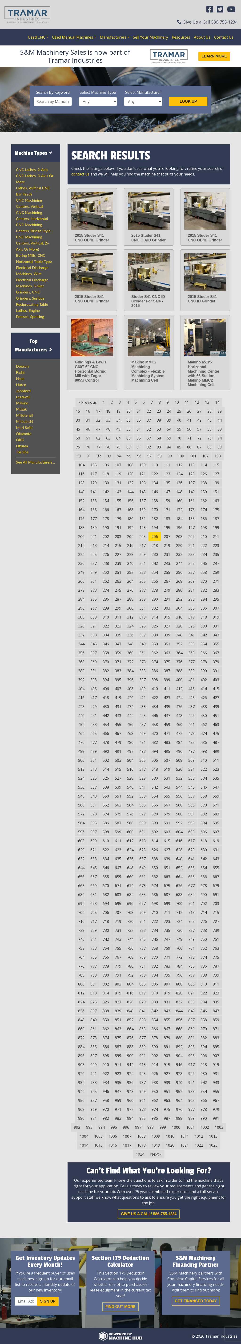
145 (142, 491)
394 (106, 679)
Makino (22, 403)
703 (216, 903)
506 (155, 760)
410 (155, 688)
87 (199, 447)
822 (204, 993)
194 (155, 527)
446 (155, 715)
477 (93, 742)
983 (118, 1118)
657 (93, 876)
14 (217, 402)
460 (179, 724)
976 (179, 1109)
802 (106, 984)
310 (106, 617)
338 (155, 635)
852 (130, 1019)
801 (93, 984)
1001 (190, 1127)
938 (155, 1082)
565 (142, 805)
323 (118, 626)
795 (167, 975)
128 (81, 482)
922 (106, 1073)
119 (118, 474)
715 (216, 912)
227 (118, 554)
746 (155, 939)
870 (204, 1028)
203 (118, 536)
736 (179, 930)
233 (191, 554)
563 (118, 805)
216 (130, 545)
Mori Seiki (24, 427)
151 (216, 491)
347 (118, 644)
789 (93, 975)
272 (81, 590)
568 (179, 805)
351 (167, 644)
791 (118, 975)
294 (204, 599)
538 (106, 787)
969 (93, 1109)
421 (142, 697)
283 (216, 590)
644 (81, 867)
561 (93, 805)
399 (167, 679)
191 (118, 527)
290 (155, 599)
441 (93, 715)
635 (118, 858)
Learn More (214, 56)
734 (155, 930)
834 (204, 1002)
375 (167, 661)
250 (106, 572)
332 (81, 635)
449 (191, 715)
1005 (98, 1136)
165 (93, 509)
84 (169, 447)
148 (179, 491)
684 (130, 894)
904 (179, 1055)
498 (204, 751)
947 (118, 1091)
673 (142, 885)
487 (216, 742)
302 (155, 608)
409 (142, 688)
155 (118, 500)
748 (179, 939)
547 (216, 787)
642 (204, 858)
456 (130, 724)
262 (106, 581)
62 (98, 438)
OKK (20, 439)
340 (179, 635)
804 (130, 984)
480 (130, 742)
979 (216, 1109)
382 (106, 670)
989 (191, 1118)
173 (191, 509)
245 (191, 563)
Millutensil (24, 415)
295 (216, 599)
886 (106, 1046)
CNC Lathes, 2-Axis (32, 169)
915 (167, 1064)
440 (81, 715)
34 (118, 420)
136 (179, 482)
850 (106, 1019)
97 (149, 456)
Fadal (20, 372)
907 (216, 1055)
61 (88, 438)
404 (81, 688)
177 (93, 518)
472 (179, 733)
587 (118, 823)
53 (159, 429)
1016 (112, 1145)
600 (130, 832)
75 (78, 447)
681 (93, 894)
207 (167, 536)
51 (139, 429)
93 (109, 456)
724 (179, 921)
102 (205, 456)
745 (142, 939)
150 (204, 491)
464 (81, 733)
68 (159, 438)
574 (106, 814)
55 (179, 429)
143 (118, 491)
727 (216, 921)
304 (179, 608)
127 (216, 474)
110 (155, 465)
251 (118, 572)
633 (93, 858)
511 (216, 760)
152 (81, 500)
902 (155, 1055)
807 (167, 984)
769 (142, 957)
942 (204, 1082)
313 (142, 617)
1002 (205, 1127)
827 (118, 1002)
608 (81, 840)
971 (118, 1109)
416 (81, 697)
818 (155, 993)
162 (204, 500)
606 (204, 832)
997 (138, 1127)
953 (191, 1091)
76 (88, 447)
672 (130, 885)
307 (216, 608)
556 (179, 796)
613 (142, 840)
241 (142, 563)
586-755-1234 (224, 22)
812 (81, 993)
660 (130, 876)
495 (167, 751)
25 (179, 411)
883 (216, 1037)
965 (191, 1100)
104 (81, 465)
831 (167, 1002)
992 (77, 1127)
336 (130, 635)
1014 (84, 1145)
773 (191, 957)
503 (118, 760)
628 (179, 849)
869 (191, 1028)
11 (187, 402)
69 (169, 438)
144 (130, 491)
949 (142, 1091)
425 (191, 697)
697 (142, 903)
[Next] (156, 1154)
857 (191, 1019)
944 (81, 1091)
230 (155, 554)
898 (106, 1055)
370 (106, 661)
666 (204, 876)
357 (93, 653)
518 (155, 769)
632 (81, 858)
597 (93, 832)
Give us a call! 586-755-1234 (149, 1214)
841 (142, 1011)
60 (78, 438)
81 (139, 447)
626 (155, 849)
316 (179, 617)
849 (93, 1019)
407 (118, 688)
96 (139, 456)
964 (179, 1100)
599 (118, 832)
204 (130, 536)
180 (130, 518)
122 (155, 474)
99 (170, 456)
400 (179, 679)
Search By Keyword (53, 92)
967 (216, 1100)
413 (191, 688)
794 (155, 975)
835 (216, 1002)
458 (155, 724)
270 (204, 581)
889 (142, 1046)
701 (191, 903)
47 (98, 429)
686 (155, 894)
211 (216, 536)
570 (204, 805)
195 (167, 527)
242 (155, 563)
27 (199, 411)
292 (179, 599)
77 (98, 447)
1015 (98, 1145)
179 (118, 518)
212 (81, 545)
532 (179, 778)
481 (142, 742)
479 (118, 742)
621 (93, 849)
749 (191, 939)
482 (155, 742)
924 (130, 1073)
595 (216, 823)
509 (191, 760)
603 (167, 832)
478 (106, 742)
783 (167, 966)
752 (81, 948)
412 (179, 688)
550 (106, 796)
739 (216, 930)
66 (139, 438)
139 (216, 482)
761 (191, 948)
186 (204, 518)
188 (81, 527)
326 (155, 626)
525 (93, 778)
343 (216, 635)
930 (204, 1073)
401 (191, 679)
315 (167, 617)
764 (81, 957)
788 (81, 975)
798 (204, 975)
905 (191, 1055)
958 (106, 1100)
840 (130, 1011)
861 (93, 1028)
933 (93, 1082)
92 (99, 456)
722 (155, 921)
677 (191, 885)
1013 (213, 1136)
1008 (141, 1136)
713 (191, 912)
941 (191, 1082)
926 (155, 1073)
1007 (127, 1136)
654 (204, 867)
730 (106, 930)
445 (142, 715)
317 (191, 617)
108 (130, 465)
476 (81, 742)
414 (204, 688)
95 (129, 456)
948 (130, 1091)
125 (191, 474)
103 (217, 456)
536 (81, 787)
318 (204, 617)
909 (93, 1064)
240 (130, 563)
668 (81, 885)
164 (81, 509)
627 (167, 849)
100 (181, 456)
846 (204, 1011)
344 (81, 644)
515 (118, 769)
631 (216, 849)
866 (155, 1028)
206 (155, 536)
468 (130, 733)
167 (118, 509)
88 (209, 447)
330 (204, 626)
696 (130, 903)
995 (114, 1127)
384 (130, 670)
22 (149, 411)
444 (130, 715)
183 (167, 518)
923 (118, 1073)
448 (179, 715)
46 (88, 429)
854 (155, 1019)
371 (118, 661)
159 (167, 500)
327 (167, 626)
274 (106, 590)
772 (179, 957)
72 (199, 438)
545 (191, 787)
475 (216, 733)
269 (191, 581)
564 (130, 805)
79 (118, 447)
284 (81, 599)
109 (142, 465)
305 (191, 608)
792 (130, 975)
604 (179, 832)
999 (163, 1127)
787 (216, 966)
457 (142, 724)
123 (167, 474)
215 (118, 545)
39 (169, 420)
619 (216, 840)
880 (179, 1037)
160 (179, 500)
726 (204, 921)
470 (155, 733)
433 (142, 706)
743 (118, 939)
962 (155, 1100)
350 (155, 644)
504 (130, 760)
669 (93, 885)
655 (216, 867)
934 (106, 1082)
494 (155, 751)
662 (155, 876)
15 (78, 411)
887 (118, 1046)
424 (179, 697)
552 (130, 796)
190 (106, 527)
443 (118, 715)
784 (179, 966)
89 (219, 447)
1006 (112, 1136)
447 (167, 715)
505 (142, 760)
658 (106, 876)
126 (204, 474)
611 (118, 840)
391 (216, 670)
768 (130, 957)
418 (106, 697)
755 (118, 948)
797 (191, 975)
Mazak (21, 409)
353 (191, 644)
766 (106, 957)
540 (130, 787)
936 (130, 1082)
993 (89, 1127)
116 (81, 474)
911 (118, 1064)
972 (130, 1109)
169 (142, 509)
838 (106, 1011)
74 (219, 438)
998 (150, 1127)
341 (191, 635)
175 (216, 509)
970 (106, 1109)
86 (189, 447)
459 (167, 724)
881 (191, 1037)
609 (93, 840)
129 (93, 482)
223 (216, 545)
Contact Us (223, 37)
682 (106, 894)
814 (106, 993)
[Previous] (87, 402)
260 (81, 581)
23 (159, 411)
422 (155, 697)
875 (118, 1037)
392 (81, 679)
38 (159, 420)
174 (204, 509)
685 (142, 894)
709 (142, 912)
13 (207, 402)
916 (179, 1064)
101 (193, 456)
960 (130, 1100)
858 (204, 1019)
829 (142, 1002)
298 (106, 608)
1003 (219, 1127)
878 (155, 1037)
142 (106, 491)
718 (106, 921)
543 (167, 787)
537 (93, 787)
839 (118, 1011)
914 (155, 1064)
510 (204, 760)
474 (204, 733)
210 (204, 536)
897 (93, 1055)
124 (179, 474)
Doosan (22, 366)
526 (106, 778)
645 (93, 867)
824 (81, 1002)
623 (118, 849)
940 (179, 1082)
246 (204, 563)
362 (155, 653)
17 (98, 411)
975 (167, 1109)
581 (191, 814)
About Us (202, 37)
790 (106, 975)
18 (108, 411)
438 (204, 706)
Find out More (120, 1307)
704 (81, 912)
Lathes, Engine (28, 310)
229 (142, 554)
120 (130, 474)
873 (93, 1037)
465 (93, 733)
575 (118, 814)
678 (204, 885)
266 (155, 581)
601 (142, 832)
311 (118, 617)
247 (216, 563)
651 (167, 867)
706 (106, 912)
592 (179, 823)
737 (191, 930)
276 (130, 590)
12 (197, 402)
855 (167, 1019)
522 (204, 769)
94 (119, 456)
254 (155, 572)
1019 (156, 1145)
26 (189, 411)
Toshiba (22, 452)
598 (106, 832)
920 (81, 1073)
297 (93, 608)
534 (204, 778)
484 (179, 742)
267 (167, 581)
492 (130, 751)
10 (177, 402)
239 (118, 563)
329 (191, 626)
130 (106, 482)
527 (118, 778)
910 (106, 1064)
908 (81, 1064)
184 (179, 518)
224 (81, 554)
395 (118, 679)
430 (106, 706)
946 (106, 1091)
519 (167, 769)
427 (216, 697)
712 (179, 912)
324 (130, 626)
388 (179, 670)
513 (93, 769)
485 (191, 742)
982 (106, 1118)
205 (142, 536)
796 (179, 975)
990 (204, 1118)
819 (167, 993)
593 (191, 823)
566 (155, 805)
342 (204, 635)
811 (216, 984)
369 (93, 661)
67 (149, 438)
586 (106, 823)
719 (118, 921)
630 (204, 849)
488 (81, 751)
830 (155, 1002)
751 (216, 939)
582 (204, 814)
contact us (80, 174)
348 (130, 644)
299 (118, 608)
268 (179, 581)
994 (101, 1127)
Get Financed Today (196, 1301)
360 (130, 653)
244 (179, 563)
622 (106, 849)
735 (167, 930)
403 (216, 679)
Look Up (188, 101)
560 (81, 805)
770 (155, 957)
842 (155, 1011)
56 (189, 429)
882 (204, 1037)
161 (191, 500)
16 (88, 411)
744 (130, 939)
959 (118, 1100)
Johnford (23, 390)
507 (167, 760)
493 (142, 751)
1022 (199, 1145)
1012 (199, 1136)
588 (130, 823)
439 (216, 706)
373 (142, 661)
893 (191, 1046)
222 (204, 545)
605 (191, 832)
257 (191, 572)
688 (179, 894)
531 (167, 778)
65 (128, 438)
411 (167, 688)
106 (106, 465)
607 (216, 832)
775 (216, 957)
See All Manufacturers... (35, 462)
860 (81, 1028)
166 (106, 509)
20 (128, 411)
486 (204, 742)
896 (81, 1055)
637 (142, 858)
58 (209, 429)
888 (130, 1046)
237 (93, 563)
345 (93, 644)
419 (118, 697)
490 (106, 751)
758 (155, 948)
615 (167, 840)
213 (93, 545)
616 (179, 840)
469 (142, 733)
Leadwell (23, 397)
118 (106, 474)
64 (118, 438)
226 (106, 554)
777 (93, 966)
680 (81, 894)
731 (118, 930)
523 (216, 769)
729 (93, 930)
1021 (184, 1145)
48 (108, 429)
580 (179, 814)
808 (179, 984)
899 (118, 1055)
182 (155, 518)
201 (93, 536)
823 (216, 993)
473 (191, 733)
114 (204, 465)
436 (179, 706)
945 (93, 1091)
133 (142, 482)
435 (167, 706)
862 (106, 1028)
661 (142, 876)
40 (179, 420)
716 (81, 921)
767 (118, 957)
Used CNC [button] (36, 37)
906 (204, 1055)
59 (219, 429)
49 (118, 429)
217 (142, 545)
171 (167, 509)
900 (130, 1055)
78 (108, 447)
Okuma (22, 446)
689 (191, 894)
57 (199, 429)
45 (78, 429)
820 (179, 993)
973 (142, 1109)
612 (130, 840)
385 (142, 670)
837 (93, 1011)
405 (93, 688)
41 (189, 420)
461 (191, 724)
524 (81, 778)
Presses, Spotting (30, 316)
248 (81, 572)
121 (142, 474)
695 (118, 903)
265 (142, 581)
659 (118, 876)
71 (189, 438)
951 (167, 1091)
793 (142, 975)
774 (204, 957)
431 (118, 706)
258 (204, 572)
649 (142, 867)
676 (179, 885)
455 (118, 724)
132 (130, 482)
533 (191, 778)
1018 (141, 1145)
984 (130, 1118)
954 (204, 1091)
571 (216, 805)
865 (142, 1028)
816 (130, 993)
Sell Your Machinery (150, 37)
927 (167, 1073)
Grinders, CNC (28, 292)
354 (204, 644)
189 (93, 527)
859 (216, 1019)
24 (169, 411)
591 (167, 823)
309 (93, 617)
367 (216, 653)
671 (118, 885)
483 (167, 742)
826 (106, 1002)
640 (179, 858)
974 (155, 1109)
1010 (170, 1136)
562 (106, 805)
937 (142, 1082)
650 (155, 867)
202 (106, 536)
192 (130, 527)
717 (93, 921)
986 (155, 1118)
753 (93, 948)
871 (216, 1028)
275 (118, 590)
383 (118, 670)
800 (81, 984)
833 (191, 1002)
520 (179, 769)
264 (130, 581)
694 (106, 903)
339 (167, 635)
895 (216, 1046)
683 (118, 894)
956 (81, 1100)
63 (108, 438)
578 (155, 814)
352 (179, 644)
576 (130, 814)
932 (81, 1082)
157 (142, 500)
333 (93, 635)
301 (142, 608)
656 (81, 876)
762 (204, 948)
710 (155, 912)
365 (191, 653)
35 (128, 420)
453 (93, 724)
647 (118, 867)
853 (142, 1019)
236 (81, 563)
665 (191, 876)
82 (149, 447)
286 (106, 599)
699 (167, 903)
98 (159, 456)
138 (204, 482)
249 (93, 572)
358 (106, 653)
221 (191, 545)
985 (142, 1118)
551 (118, 796)
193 (142, 527)
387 (167, 670)
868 (179, 1028)
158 (155, 500)
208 (179, 536)
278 (155, 590)
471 (167, 733)
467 (118, 733)
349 (142, 644)
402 (204, 679)
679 (216, 885)
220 (179, 545)
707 (118, 912)
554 (155, 796)
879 (167, 1037)
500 (81, 760)
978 (204, 1109)
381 (93, 670)
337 (142, 635)
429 (93, 706)
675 (167, 885)
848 (81, 1019)
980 (81, 1118)
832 (179, 1002)
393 (93, 679)
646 (106, 867)
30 (78, 420)
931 (216, 1073)
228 (130, 554)
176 (81, 518)
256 (179, 572)
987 (167, 1118)
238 (106, 563)
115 (216, 465)
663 (167, 876)
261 (93, 581)
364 (179, 653)
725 (191, 921)
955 (216, 1091)
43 (209, 420)
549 (93, 796)
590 (155, 823)
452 (81, 724)
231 (167, 554)
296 (81, 608)
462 (204, 724)
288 (130, 599)
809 (191, 984)
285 (93, 599)
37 (149, 420)
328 (179, 626)
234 (204, 554)
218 (155, 545)
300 (130, 608)
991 (216, 1118)
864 (130, 1028)
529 (142, 778)
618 (204, 840)
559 (216, 796)
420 (130, 697)
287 (118, 599)
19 (118, 411)
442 (106, 715)
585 (93, 823)
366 (204, 653)
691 (216, 894)
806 (155, 984)
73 (209, 438)
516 (130, 769)
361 (142, 653)
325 (142, 626)
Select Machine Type (98, 92)
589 (142, 823)
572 (81, 814)
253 (142, 572)
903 (167, 1055)
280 (179, 590)
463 (216, 724)
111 (167, 465)
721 (142, 921)
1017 (127, 1145)
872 (81, 1037)
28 (209, 411)
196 (179, 527)
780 (130, 966)
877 (142, 1037)
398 (155, 679)
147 (167, 491)
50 (128, 429)
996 (126, 1127)
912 (130, 1064)
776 (81, 966)
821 (191, 993)
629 (191, 849)
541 (142, 787)
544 (179, 787)
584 (81, 823)
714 (204, 912)
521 (191, 769)
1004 (84, 1136)
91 (89, 456)
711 (167, 912)
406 (106, 688)
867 (167, 1028)
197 (191, 527)
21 (139, 411)
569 (191, 805)
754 (106, 948)
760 (179, 948)
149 (191, 491)
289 (142, 599)
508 (179, 760)
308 (81, 617)
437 (191, 706)
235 (216, 554)
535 (216, 778)
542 (155, 787)
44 (219, 420)
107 (118, 465)
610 (106, 840)
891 (167, 1046)
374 (155, 661)
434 (155, 706)
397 (142, 679)
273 (93, 590)
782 (155, 966)
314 (155, 617)
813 (93, 993)
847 (216, 1011)
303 (167, 608)
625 (142, 849)
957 (93, 1100)
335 (118, 635)
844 (179, 1011)
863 (118, 1028)
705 (93, 912)
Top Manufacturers (34, 345)
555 (167, 796)
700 (179, 903)
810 (204, 984)
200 (81, 536)
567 (167, 805)
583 (216, 814)
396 (130, 679)
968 (81, 1109)
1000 (176, 1127)
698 (155, 903)
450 (204, 715)
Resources (181, 37)
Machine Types (33, 153)
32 (98, 420)
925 (142, 1073)
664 (179, 876)
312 (130, 617)
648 (130, 867)
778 (106, 966)
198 (204, 527)
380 (81, 670)
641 (191, 858)
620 (81, 849)
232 (179, 554)
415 (216, 688)
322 (106, 626)
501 (93, 760)
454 (106, 724)
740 (81, 939)
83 (159, 447)
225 (93, 554)
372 (130, 661)
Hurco (21, 384)
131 (118, 482)
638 (155, 858)
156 (130, 500)
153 (93, 500)
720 (130, 921)
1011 (184, 1136)
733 (142, 930)
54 (169, 429)
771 (167, 957)
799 (216, 975)
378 (204, 661)
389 (191, 670)
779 (118, 966)
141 (93, 491)
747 (167, 939)
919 (216, 1064)
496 (179, 751)
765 (93, 957)
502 (106, 760)
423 (167, 697)
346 (106, 644)
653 (191, 867)
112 (179, 465)
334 (106, 635)
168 (130, 509)
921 (93, 1073)
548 (81, 796)
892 (179, 1046)
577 (142, 814)
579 (167, 814)
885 (93, 1046)
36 (139, 420)
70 (179, 438)
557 (191, 796)
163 (216, 500)
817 (142, 993)
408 (130, 688)
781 (142, 966)
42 (199, 420)
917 (191, 1064)
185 (191, 518)
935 (118, 1082)
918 (204, 1064)
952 (179, 1091)
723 (167, 921)
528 (130, 778)
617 (191, 840)
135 (167, 482)
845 (191, 1011)
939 (167, 1082)
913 (142, 1064)
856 (179, 1019)
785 (191, 966)
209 (191, 536)
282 (204, 590)
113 (191, 465)
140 (81, 491)
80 (128, 447)
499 (216, 751)
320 (81, 626)
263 (118, 581)
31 (88, 420)
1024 (140, 1154)
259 (216, 572)
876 (130, 1037)
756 (130, 948)
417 (93, 697)
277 (142, 590)
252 (130, 572)
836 (81, 1011)
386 (155, 670)
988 (179, 1118)
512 (81, 769)
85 (179, 447)
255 (167, 572)
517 (142, 769)
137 (191, 482)
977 (191, 1109)
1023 (213, 1145)
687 (167, 894)
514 (106, 769)
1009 (156, 1136)
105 (93, 465)
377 (191, 661)
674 (155, 885)
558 (204, 796)
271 (216, 581)
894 (204, 1046)
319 (216, 617)
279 (167, 590)
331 (216, 626)
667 (216, 876)
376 (179, 661)
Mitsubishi (24, 421)
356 (81, 653)
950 (155, 1091)
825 (93, 1002)
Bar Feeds (24, 194)
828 (130, 1002)
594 (204, 823)
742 (106, 939)
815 (118, 993)
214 (106, 545)
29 (219, 411)
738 (204, 930)
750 (204, 939)
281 (191, 590)
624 (130, 849)
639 (167, 858)
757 (142, 948)
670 (106, 885)
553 (142, 796)
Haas (20, 378)
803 (118, 984)
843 (167, 1011)
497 (191, 751)
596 (81, 832)
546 (204, 787)
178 (106, 518)
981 (93, 1118)
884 (81, 1046)
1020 (170, 1145)
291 (167, 599)
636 (130, 858)
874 (106, 1037)
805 (142, 984)
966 (204, 1100)
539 (118, 787)
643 (216, 858)
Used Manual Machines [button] (72, 37)
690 (204, 894)
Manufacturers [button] (113, 37)
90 (78, 456)
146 (155, 491)
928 (179, 1073)
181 (142, 518)
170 (155, 509)
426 (204, 697)
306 (204, 608)
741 (93, 939)
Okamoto (24, 433)
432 (130, 706)
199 (216, 527)
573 (93, 814)
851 (118, 1019)
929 (191, 1073)
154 (106, 500)
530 (155, 778)
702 (204, 903)
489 (93, 751)
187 (216, 518)
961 (142, 1100)
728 (81, 930)
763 (216, 948)
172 (179, 509)
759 (167, 948)
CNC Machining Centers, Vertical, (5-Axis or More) (32, 243)
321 (93, 626)
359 (118, 653)
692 (81, 903)
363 (167, 653)
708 (130, 912)
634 (106, 858)
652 (179, 867)
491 (118, 751)
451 (216, 715)
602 (155, 832)
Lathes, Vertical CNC (33, 188)
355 (216, 644)
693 (93, 903)
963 (167, 1100)
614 (155, 840)
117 (93, 474)
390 (204, 670)
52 (149, 429)
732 (130, 930)
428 (81, 706)
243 (167, 563)
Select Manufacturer (143, 92)
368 (81, 661)
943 (216, 1082)
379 (216, 661)
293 (191, 599)
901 (142, 1055)
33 (108, 420)
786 (204, 966)
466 (106, 733)
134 (155, 482)
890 (155, 1046)
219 (167, 545)
